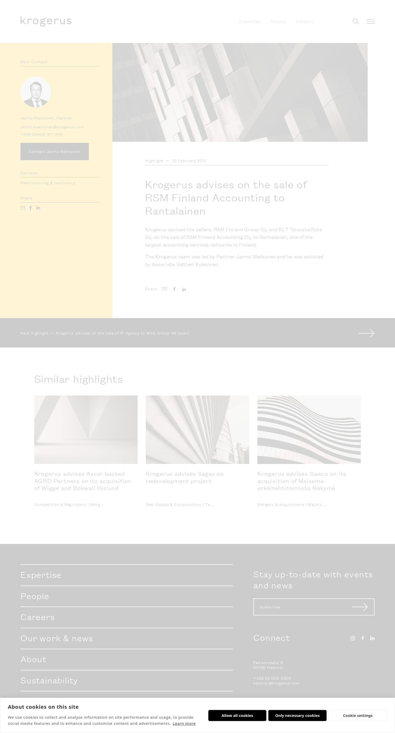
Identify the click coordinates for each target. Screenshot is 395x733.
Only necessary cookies (297, 715)
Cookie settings (358, 715)
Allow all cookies (237, 715)
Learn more (184, 723)
